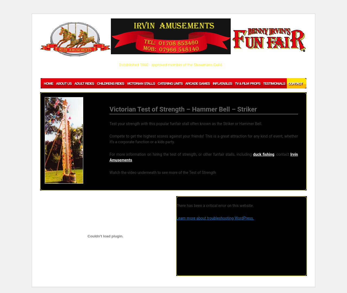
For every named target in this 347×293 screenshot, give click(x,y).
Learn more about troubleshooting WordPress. (215, 218)
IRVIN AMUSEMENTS (75, 39)
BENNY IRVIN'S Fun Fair (269, 40)
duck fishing (263, 154)
